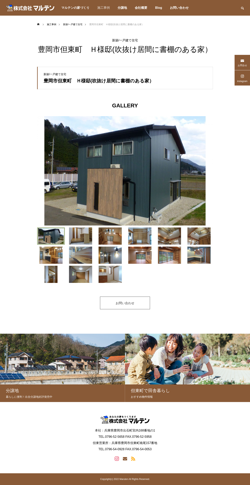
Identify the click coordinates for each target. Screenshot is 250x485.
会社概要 (141, 7)
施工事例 (103, 7)
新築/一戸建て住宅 (125, 40)
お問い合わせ (179, 7)
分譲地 (122, 7)
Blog (158, 7)
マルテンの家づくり (75, 7)
